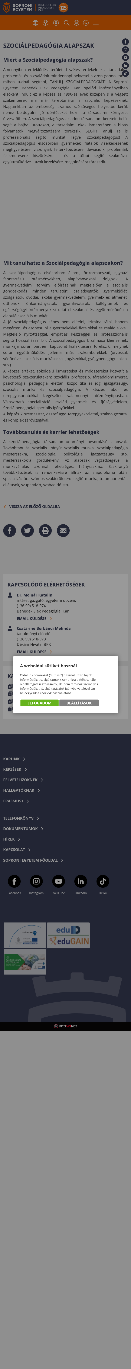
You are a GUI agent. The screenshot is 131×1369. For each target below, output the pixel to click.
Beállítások (79, 703)
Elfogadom (39, 703)
